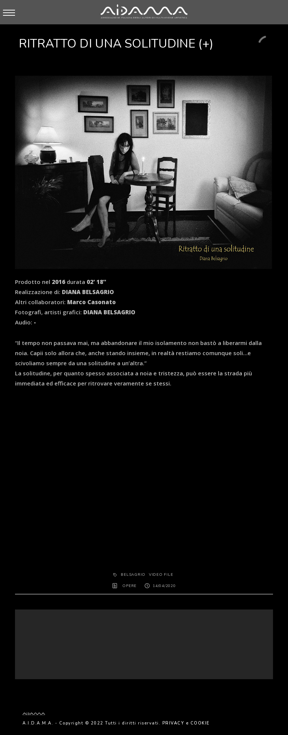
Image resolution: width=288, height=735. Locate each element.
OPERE (129, 586)
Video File (161, 574)
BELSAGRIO (133, 574)
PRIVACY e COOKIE (186, 723)
